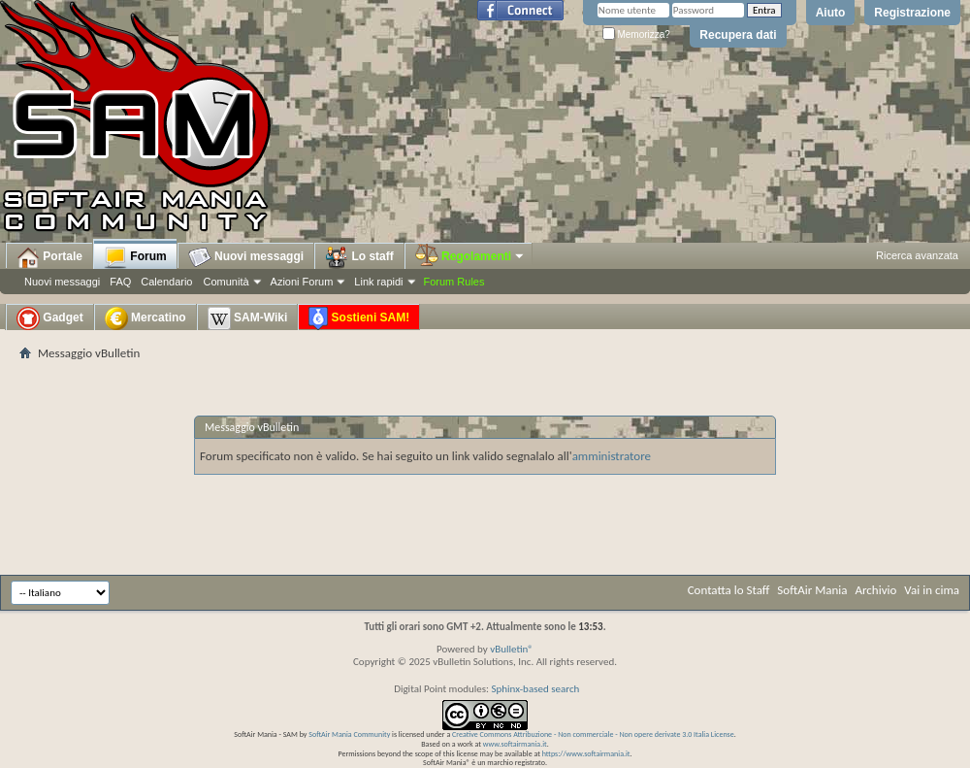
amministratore (611, 456)
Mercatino (145, 318)
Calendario (166, 281)
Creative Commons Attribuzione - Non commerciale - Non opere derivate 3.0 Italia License (593, 734)
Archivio (876, 590)
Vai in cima (931, 590)
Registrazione (912, 12)
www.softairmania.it (515, 744)
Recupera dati (737, 35)
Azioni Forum (302, 281)
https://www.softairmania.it (586, 753)
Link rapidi (378, 281)
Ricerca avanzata (917, 255)
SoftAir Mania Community (349, 734)
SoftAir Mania (812, 590)
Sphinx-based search (535, 689)
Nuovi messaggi (62, 281)
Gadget (49, 318)
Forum (135, 257)
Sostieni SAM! (358, 318)
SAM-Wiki (248, 318)
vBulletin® (512, 649)
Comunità (225, 281)
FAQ (120, 281)
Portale (49, 257)
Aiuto (831, 12)
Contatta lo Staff (729, 590)
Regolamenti (470, 256)
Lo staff (359, 257)
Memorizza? (636, 34)
